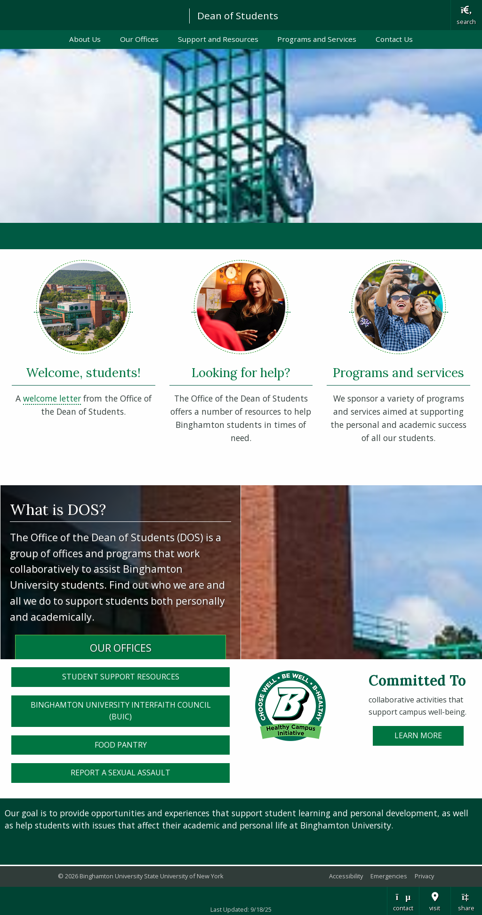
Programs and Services (316, 39)
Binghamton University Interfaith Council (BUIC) (121, 711)
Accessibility (346, 876)
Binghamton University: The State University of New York (90, 14)
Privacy (424, 876)
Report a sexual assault (120, 772)
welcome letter (52, 398)
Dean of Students (237, 15)
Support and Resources (218, 39)
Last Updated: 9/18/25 (241, 909)
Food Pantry (121, 745)
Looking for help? (241, 372)
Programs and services (398, 372)
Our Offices (139, 39)
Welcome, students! (83, 372)
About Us (85, 39)
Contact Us (394, 39)
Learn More (418, 735)
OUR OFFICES (121, 648)
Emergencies (388, 876)
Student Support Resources (120, 676)
